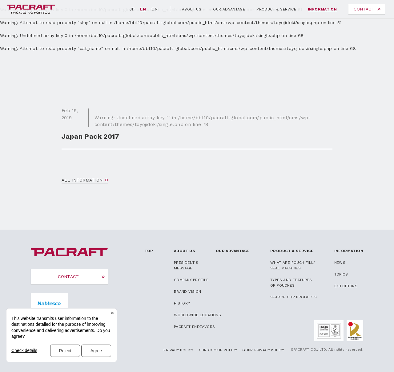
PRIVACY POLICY (178, 350)
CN (154, 9)
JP (132, 9)
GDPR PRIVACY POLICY (263, 350)
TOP (148, 251)
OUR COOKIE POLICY (218, 350)
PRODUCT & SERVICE (276, 9)
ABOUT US (191, 9)
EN (143, 9)
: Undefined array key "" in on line (202, 121)
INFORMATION (322, 9)
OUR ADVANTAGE (229, 9)
